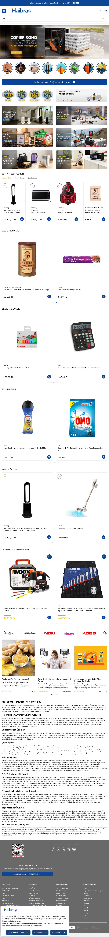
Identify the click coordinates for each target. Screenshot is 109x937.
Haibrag (6, 208)
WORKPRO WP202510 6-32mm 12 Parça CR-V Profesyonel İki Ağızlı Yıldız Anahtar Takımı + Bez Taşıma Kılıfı (81, 609)
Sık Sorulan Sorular (8, 895)
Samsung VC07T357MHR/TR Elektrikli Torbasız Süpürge (68, 211)
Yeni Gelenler (19, 178)
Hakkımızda (6, 891)
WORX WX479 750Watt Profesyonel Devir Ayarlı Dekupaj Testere (25, 609)
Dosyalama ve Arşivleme (37, 905)
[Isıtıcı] (34, 69)
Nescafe (86, 895)
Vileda (85, 893)
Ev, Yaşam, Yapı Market (36, 900)
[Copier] (54, 42)
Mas (59, 365)
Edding (6, 365)
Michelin (86, 908)
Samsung (34, 208)
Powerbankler (61, 893)
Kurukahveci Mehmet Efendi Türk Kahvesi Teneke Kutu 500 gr (26, 290)
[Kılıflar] (88, 69)
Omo (59, 445)
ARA (103, 19)
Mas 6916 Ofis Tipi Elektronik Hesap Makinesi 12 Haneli (78, 368)
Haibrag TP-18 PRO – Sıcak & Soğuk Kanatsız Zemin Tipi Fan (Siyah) (12, 211)
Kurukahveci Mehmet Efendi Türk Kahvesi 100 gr (95, 211)
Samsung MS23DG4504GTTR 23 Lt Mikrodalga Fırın (40, 211)
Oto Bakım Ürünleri (62, 898)
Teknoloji (32, 895)
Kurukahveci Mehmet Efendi (94, 208)
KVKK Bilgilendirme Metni (10, 905)
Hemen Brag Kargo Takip (10, 888)
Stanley (85, 900)
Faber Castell (87, 898)
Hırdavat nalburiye (9, 828)
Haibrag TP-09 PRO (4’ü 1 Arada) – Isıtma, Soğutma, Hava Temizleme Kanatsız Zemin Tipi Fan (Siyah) (25, 529)
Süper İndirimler (34, 891)
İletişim (4, 893)
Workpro (61, 606)
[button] (50, 302)
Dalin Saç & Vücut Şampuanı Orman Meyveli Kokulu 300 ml (25, 448)
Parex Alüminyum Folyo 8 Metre (69, 290)
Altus (85, 888)
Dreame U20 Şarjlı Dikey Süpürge (70, 528)
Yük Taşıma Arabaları (63, 888)
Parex (60, 287)
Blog (3, 898)
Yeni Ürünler (33, 888)
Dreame (60, 526)
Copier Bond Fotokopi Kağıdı (93, 891)
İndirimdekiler (6, 178)
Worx (5, 606)
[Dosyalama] (47, 69)
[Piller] (74, 69)
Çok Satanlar (32, 178)
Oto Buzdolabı (61, 903)
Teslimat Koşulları (8, 903)
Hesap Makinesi (61, 900)
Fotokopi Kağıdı (61, 891)
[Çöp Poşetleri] (101, 69)
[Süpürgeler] (7, 69)
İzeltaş (85, 913)
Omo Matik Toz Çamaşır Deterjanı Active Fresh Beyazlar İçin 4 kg (81, 449)
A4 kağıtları (71, 802)
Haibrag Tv (5, 900)
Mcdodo (86, 903)
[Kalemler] (61, 69)
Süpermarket (33, 893)
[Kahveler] (20, 69)
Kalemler (59, 905)
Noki (84, 915)
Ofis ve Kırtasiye (34, 898)
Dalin (5, 445)
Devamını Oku (6, 691)
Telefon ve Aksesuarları (37, 903)
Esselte (85, 918)
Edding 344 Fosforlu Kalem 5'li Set (16, 368)
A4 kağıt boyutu (36, 798)
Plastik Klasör (60, 895)
